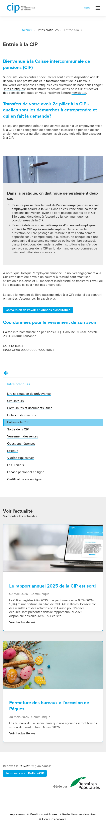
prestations (30, 81)
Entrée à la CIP (17, 422)
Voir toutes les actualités (20, 516)
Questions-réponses (21, 444)
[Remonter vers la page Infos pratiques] (6, 373)
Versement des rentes (22, 436)
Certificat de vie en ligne (24, 479)
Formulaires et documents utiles (29, 408)
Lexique (12, 451)
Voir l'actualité (22, 622)
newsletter (79, 93)
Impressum (17, 814)
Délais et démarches (21, 415)
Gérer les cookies (54, 819)
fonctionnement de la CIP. (64, 81)
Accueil (27, 30)
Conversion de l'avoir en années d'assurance (38, 310)
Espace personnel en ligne (25, 472)
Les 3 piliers (15, 465)
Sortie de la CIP (18, 429)
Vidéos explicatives (20, 458)
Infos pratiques (48, 30)
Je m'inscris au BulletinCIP (25, 773)
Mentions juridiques (43, 814)
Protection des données (79, 814)
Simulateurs (15, 401)
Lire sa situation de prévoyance (29, 394)
